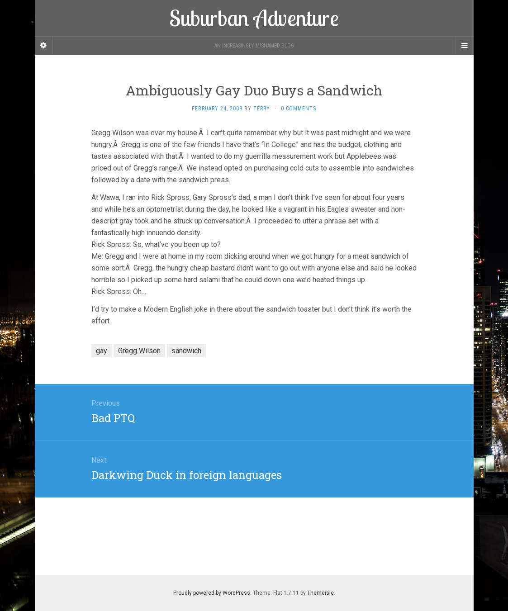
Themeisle (320, 593)
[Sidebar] (44, 46)
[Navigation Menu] (465, 46)
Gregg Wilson (139, 350)
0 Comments (298, 108)
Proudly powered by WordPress (211, 593)
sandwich (186, 350)
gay (101, 350)
